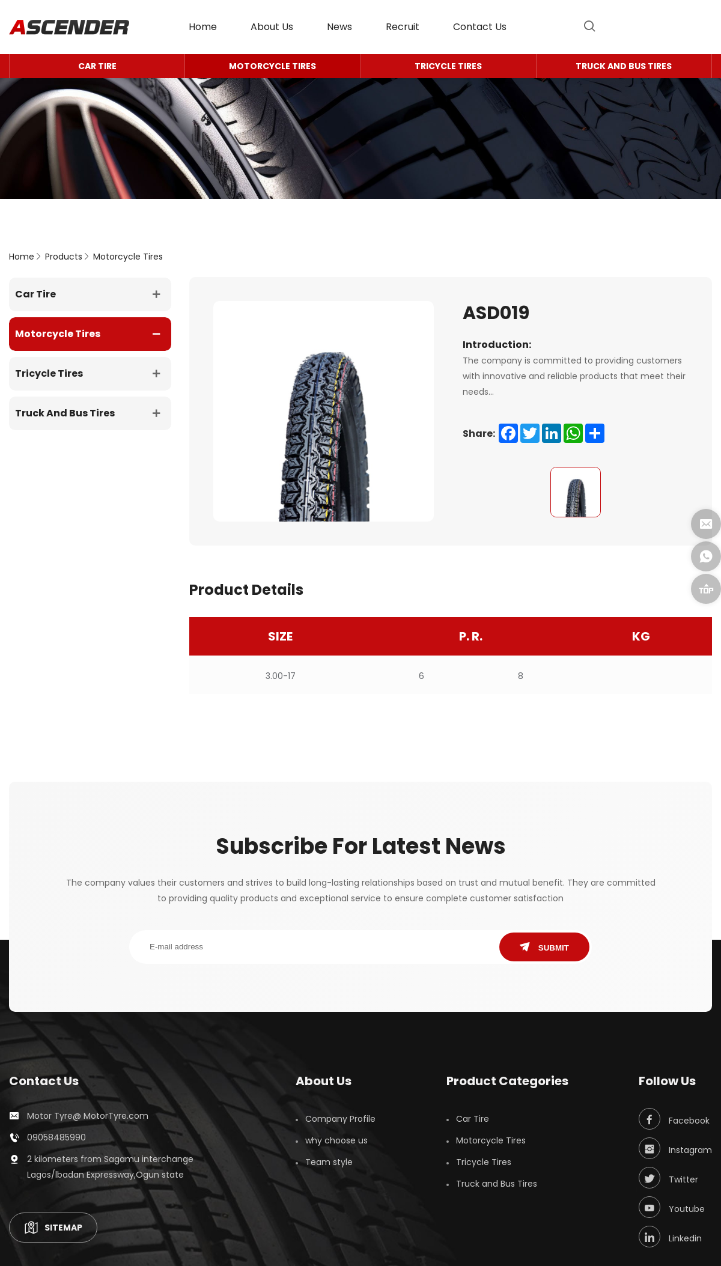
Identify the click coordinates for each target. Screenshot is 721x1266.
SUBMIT (544, 947)
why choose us (336, 1140)
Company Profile (340, 1119)
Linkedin (670, 1236)
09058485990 (56, 1137)
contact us (480, 27)
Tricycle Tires (448, 66)
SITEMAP (53, 1227)
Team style (329, 1162)
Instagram (675, 1148)
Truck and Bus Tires (624, 66)
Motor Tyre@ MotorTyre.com (87, 1116)
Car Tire (97, 66)
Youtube (672, 1207)
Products (63, 257)
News (339, 27)
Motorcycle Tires (272, 66)
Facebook (674, 1119)
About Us (272, 27)
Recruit (402, 27)
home (203, 27)
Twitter (668, 1177)
